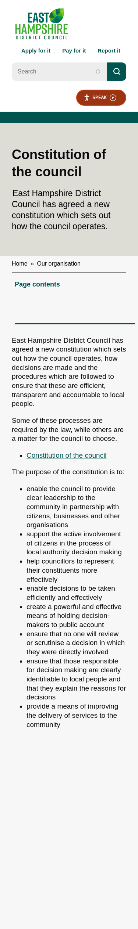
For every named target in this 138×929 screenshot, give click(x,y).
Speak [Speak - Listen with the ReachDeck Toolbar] (100, 97)
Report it (109, 50)
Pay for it (74, 50)
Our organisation (59, 263)
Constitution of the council (66, 455)
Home (20, 263)
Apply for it (35, 50)
